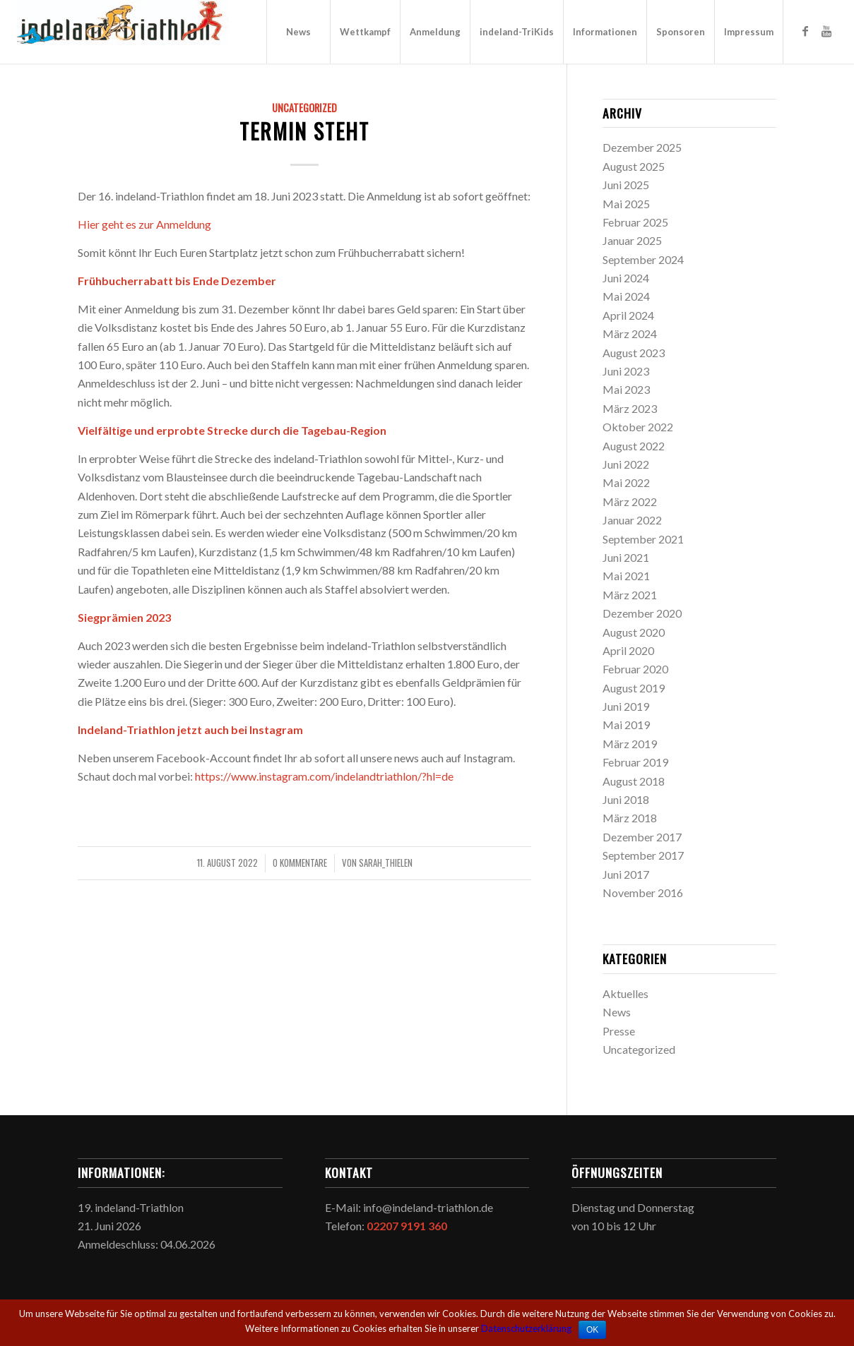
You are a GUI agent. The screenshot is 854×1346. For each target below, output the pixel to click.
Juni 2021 (626, 557)
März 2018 (630, 817)
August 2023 (634, 352)
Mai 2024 (626, 296)
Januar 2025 (632, 240)
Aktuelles (625, 993)
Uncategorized (304, 107)
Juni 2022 (626, 464)
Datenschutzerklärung (526, 1328)
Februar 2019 (635, 762)
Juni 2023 (626, 371)
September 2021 (643, 539)
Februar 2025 (635, 222)
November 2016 (643, 892)
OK (592, 1330)
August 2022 (634, 445)
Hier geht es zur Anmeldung (144, 224)
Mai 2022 (626, 482)
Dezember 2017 (642, 836)
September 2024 (643, 259)
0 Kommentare (300, 863)
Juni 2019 (626, 706)
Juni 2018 (626, 799)
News (617, 1011)
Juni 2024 (626, 277)
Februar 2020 (635, 668)
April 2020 (628, 650)
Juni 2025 (626, 184)
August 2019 (634, 688)
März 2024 (630, 333)
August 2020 (634, 632)
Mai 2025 (626, 203)
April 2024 (628, 315)
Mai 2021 (626, 575)
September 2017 (643, 855)
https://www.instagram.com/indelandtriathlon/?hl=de (324, 776)
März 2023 (630, 408)
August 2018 (634, 781)
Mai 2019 (626, 724)
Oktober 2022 (638, 426)
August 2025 (634, 166)
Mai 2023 (626, 389)
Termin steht (304, 131)
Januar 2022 (632, 520)
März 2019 (630, 743)
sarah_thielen (386, 863)
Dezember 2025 (642, 147)
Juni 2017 (626, 874)
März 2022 (630, 501)
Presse (619, 1031)
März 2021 (630, 594)
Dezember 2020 (642, 613)
